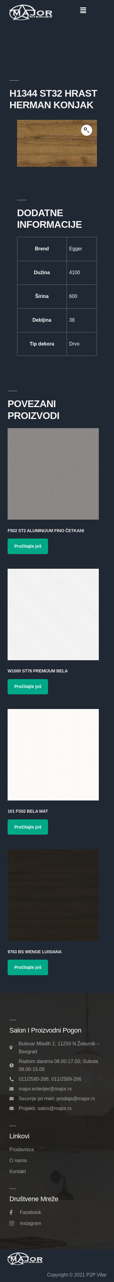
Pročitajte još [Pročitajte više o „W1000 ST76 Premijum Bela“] (27, 686)
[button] (83, 10)
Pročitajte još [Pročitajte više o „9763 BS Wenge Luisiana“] (27, 967)
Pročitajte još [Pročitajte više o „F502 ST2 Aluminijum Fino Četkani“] (27, 546)
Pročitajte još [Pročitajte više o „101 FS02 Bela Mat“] (27, 827)
